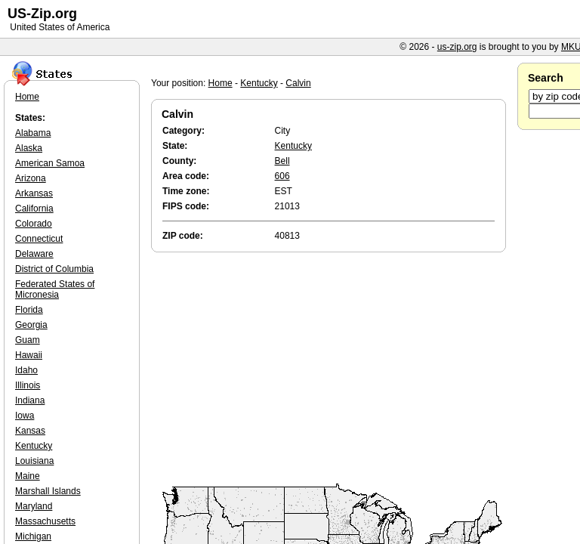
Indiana (30, 400)
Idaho (26, 370)
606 (282, 176)
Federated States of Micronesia (54, 289)
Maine (27, 476)
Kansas (30, 430)
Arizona (30, 178)
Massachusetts (45, 521)
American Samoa (50, 163)
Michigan (33, 536)
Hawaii (28, 355)
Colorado (33, 223)
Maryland (33, 506)
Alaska (28, 148)
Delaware (34, 254)
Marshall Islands (48, 491)
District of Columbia (54, 269)
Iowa (24, 415)
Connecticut (39, 238)
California (34, 208)
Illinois (27, 385)
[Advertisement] (332, 368)
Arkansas (34, 193)
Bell (282, 161)
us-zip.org (457, 47)
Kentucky (258, 83)
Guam (27, 340)
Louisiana (34, 461)
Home (220, 83)
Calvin (297, 83)
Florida (29, 309)
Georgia (31, 325)
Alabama (33, 133)
